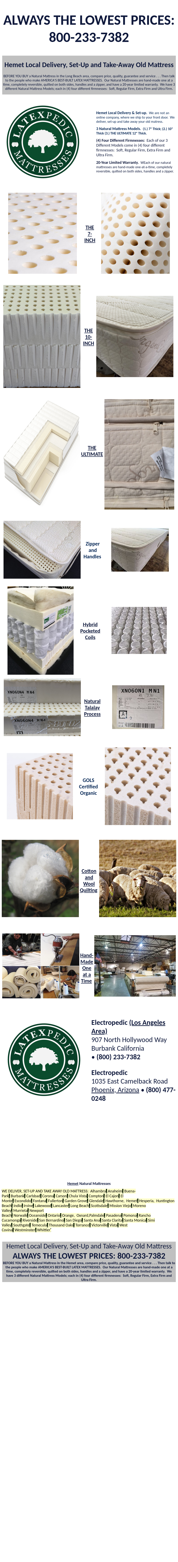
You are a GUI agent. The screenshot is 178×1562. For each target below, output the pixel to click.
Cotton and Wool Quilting (88, 880)
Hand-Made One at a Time (86, 968)
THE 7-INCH (89, 233)
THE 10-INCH (88, 336)
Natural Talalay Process (92, 707)
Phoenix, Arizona (115, 1090)
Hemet (72, 1183)
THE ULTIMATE (92, 450)
